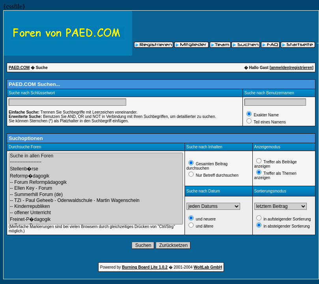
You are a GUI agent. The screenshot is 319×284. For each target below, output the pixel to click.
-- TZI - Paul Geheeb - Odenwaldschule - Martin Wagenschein (96, 201)
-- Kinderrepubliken (96, 206)
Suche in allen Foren (96, 156)
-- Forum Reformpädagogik (96, 182)
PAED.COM (19, 67)
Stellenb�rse (96, 168)
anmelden (280, 67)
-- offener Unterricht (96, 213)
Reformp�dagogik (96, 175)
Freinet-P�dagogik (96, 219)
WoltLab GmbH (208, 267)
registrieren (301, 67)
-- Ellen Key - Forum (96, 188)
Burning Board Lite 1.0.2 (145, 267)
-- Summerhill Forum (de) (96, 195)
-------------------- (96, 162)
